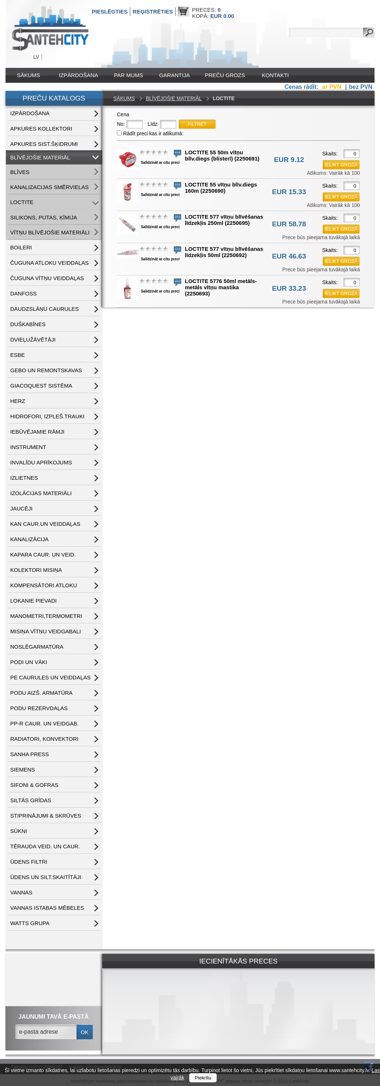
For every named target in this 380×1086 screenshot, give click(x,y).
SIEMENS (22, 769)
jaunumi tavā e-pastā (54, 1017)
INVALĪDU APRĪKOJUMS (41, 462)
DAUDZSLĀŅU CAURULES (44, 309)
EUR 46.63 (289, 256)
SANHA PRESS (29, 754)
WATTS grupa (29, 923)
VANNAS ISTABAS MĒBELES (47, 908)
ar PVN (332, 87)
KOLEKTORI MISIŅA (36, 570)
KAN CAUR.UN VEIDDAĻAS (45, 524)
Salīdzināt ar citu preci (160, 163)
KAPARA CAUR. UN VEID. (43, 554)
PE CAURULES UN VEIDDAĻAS (50, 677)
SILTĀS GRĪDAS (30, 800)
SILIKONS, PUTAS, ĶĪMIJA (43, 217)
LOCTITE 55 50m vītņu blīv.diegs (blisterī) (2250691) (222, 155)
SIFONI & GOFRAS (34, 785)
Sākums (28, 75)
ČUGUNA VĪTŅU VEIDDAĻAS (47, 278)
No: (121, 124)
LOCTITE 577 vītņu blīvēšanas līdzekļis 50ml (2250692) (224, 252)
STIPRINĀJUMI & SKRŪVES (45, 815)
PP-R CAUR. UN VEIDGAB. (44, 723)
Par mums (128, 75)
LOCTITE (21, 202)
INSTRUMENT (28, 447)
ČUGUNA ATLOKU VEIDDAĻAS (49, 263)
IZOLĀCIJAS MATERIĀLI (41, 493)
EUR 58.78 (289, 224)
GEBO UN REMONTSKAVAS (46, 370)
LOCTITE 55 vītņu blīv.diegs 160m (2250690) (221, 187)
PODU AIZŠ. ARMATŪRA (41, 693)
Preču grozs (225, 75)
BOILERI (21, 247)
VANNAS (21, 892)
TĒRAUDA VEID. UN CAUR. (45, 846)
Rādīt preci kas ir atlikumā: (153, 133)
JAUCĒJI (21, 508)
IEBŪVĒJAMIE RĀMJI (37, 432)
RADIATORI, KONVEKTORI (44, 739)
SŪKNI (18, 831)
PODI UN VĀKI (28, 662)
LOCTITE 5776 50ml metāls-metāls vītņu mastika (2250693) (221, 287)
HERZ (17, 401)
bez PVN (360, 87)
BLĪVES (20, 172)
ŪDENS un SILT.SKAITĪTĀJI (45, 877)
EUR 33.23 (289, 288)
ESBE (17, 355)
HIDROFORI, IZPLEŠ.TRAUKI (47, 416)
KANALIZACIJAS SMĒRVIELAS (49, 187)
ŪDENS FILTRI (28, 862)
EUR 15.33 (289, 192)
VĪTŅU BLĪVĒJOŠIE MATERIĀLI (50, 232)
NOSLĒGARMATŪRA (37, 647)
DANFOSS (23, 293)
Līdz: (153, 124)
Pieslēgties (110, 11)
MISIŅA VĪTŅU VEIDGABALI (45, 631)
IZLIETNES (24, 478)
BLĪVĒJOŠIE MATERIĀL (40, 157)
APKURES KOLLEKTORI (41, 128)
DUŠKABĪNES (28, 324)
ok (85, 1032)
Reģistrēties (153, 11)
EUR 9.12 (289, 159)
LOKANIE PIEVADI (33, 600)
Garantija (174, 75)
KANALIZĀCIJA (29, 539)
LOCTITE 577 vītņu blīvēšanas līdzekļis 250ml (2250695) (224, 220)
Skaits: (330, 154)
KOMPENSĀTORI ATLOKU (43, 585)
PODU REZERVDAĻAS (39, 708)
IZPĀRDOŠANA (78, 75)
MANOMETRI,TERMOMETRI (46, 616)
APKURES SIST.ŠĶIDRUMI (44, 144)
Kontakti (275, 75)
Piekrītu (203, 1078)
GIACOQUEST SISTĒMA (41, 385)
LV (36, 57)
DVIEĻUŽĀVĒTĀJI (33, 339)
